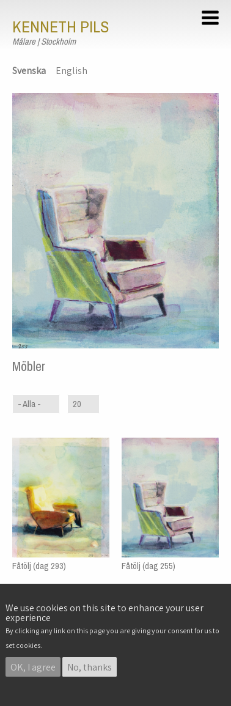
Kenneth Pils (60, 27)
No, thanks (89, 667)
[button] (212, 19)
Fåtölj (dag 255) (148, 566)
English (71, 70)
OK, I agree (33, 667)
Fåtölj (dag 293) (39, 566)
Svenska (29, 70)
